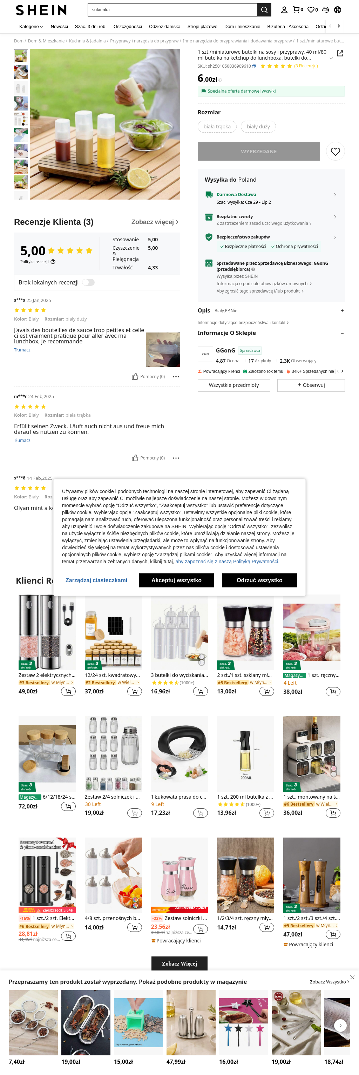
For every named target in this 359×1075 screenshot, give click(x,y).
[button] (325, 10)
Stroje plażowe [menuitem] (202, 26)
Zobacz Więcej (179, 964)
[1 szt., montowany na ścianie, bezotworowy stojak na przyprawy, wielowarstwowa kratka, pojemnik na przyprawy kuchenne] (311, 754)
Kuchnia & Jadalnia (87, 41)
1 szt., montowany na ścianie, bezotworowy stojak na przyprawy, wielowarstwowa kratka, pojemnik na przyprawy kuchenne (311, 797)
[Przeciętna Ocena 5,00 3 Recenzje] (289, 66)
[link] (297, 9)
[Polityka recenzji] (38, 261)
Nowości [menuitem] (59, 26)
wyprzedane (259, 151)
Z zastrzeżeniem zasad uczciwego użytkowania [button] (262, 223)
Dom (18, 41)
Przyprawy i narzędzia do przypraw (144, 41)
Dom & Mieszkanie (46, 41)
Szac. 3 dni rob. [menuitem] (91, 26)
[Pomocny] (135, 376)
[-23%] (157, 918)
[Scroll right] (338, 26)
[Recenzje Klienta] (97, 222)
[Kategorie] (31, 26)
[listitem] (47, 650)
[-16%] (25, 918)
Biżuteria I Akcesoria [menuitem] (288, 26)
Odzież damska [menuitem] (165, 26)
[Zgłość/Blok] (176, 376)
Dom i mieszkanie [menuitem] (242, 26)
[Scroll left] (330, 26)
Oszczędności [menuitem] (128, 26)
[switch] (88, 282)
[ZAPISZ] (335, 151)
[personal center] (284, 10)
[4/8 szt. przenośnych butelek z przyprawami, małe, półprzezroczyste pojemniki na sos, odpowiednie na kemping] (113, 876)
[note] (47, 910)
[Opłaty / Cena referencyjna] (220, 80)
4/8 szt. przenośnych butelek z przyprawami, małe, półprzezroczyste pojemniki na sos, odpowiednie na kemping (113, 918)
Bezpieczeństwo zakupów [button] (243, 237)
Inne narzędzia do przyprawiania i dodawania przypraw (237, 41)
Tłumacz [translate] (22, 350)
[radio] (217, 127)
